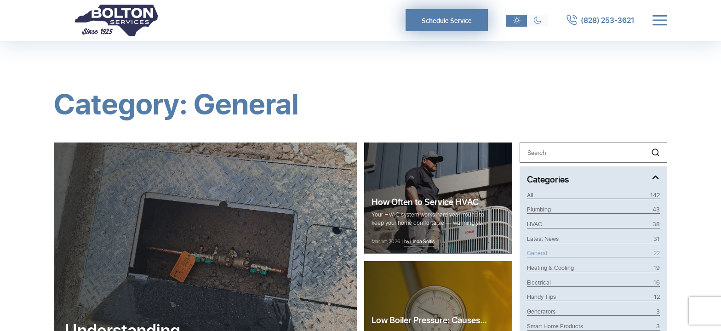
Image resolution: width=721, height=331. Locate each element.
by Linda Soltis (419, 241)
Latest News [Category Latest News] (593, 238)
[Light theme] (516, 21)
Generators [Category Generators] (593, 311)
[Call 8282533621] (600, 20)
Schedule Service (447, 20)
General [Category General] (593, 253)
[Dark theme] (537, 21)
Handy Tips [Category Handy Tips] (593, 296)
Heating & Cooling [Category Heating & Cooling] (593, 267)
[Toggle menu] (660, 20)
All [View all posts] (593, 195)
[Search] (594, 152)
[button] (655, 152)
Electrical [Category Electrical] (593, 282)
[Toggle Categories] (594, 178)
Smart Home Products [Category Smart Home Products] (593, 326)
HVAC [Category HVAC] (593, 224)
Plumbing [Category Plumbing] (593, 209)
